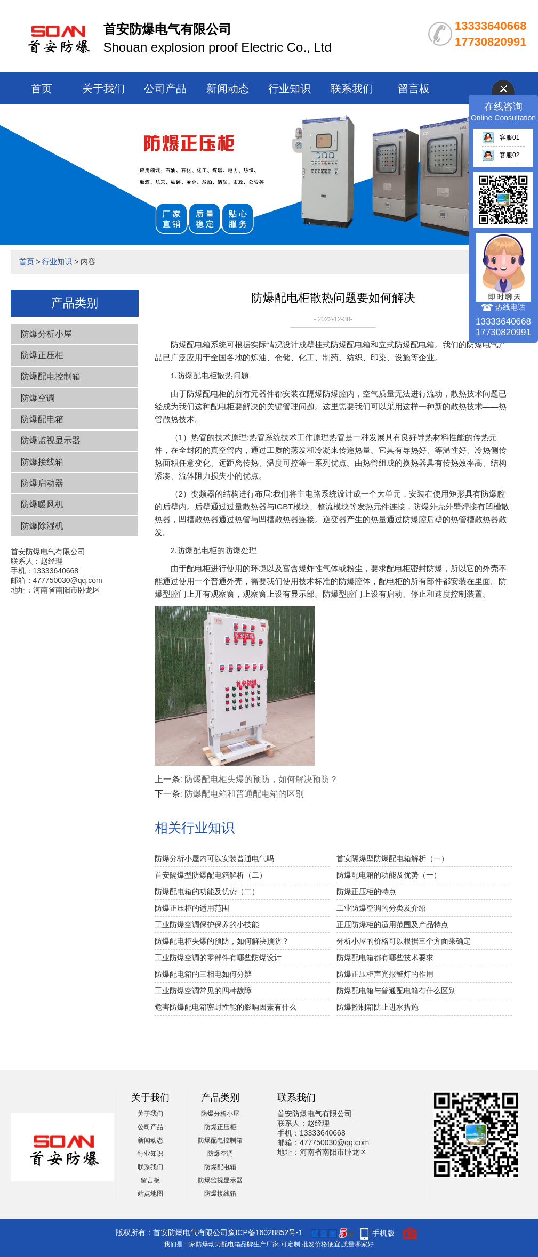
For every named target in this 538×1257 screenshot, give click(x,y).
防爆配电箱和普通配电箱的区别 (244, 793)
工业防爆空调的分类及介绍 (381, 908)
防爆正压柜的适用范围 (192, 908)
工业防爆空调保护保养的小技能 (207, 924)
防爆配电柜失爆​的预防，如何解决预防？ (261, 779)
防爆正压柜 (42, 355)
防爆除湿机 (42, 525)
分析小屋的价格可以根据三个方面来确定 (403, 941)
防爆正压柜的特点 (366, 891)
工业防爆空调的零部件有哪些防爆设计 (218, 957)
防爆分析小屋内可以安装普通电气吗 (214, 858)
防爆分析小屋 (46, 333)
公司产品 (165, 88)
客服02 (500, 155)
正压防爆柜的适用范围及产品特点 (392, 924)
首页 (41, 88)
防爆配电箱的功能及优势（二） (207, 891)
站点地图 (150, 1193)
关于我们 (103, 88)
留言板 (414, 88)
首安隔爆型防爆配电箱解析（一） (392, 858)
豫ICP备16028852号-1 (265, 1232)
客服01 (500, 137)
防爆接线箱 (42, 461)
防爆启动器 (42, 483)
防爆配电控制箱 (51, 376)
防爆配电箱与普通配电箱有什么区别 (396, 990)
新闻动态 (227, 88)
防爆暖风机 (42, 504)
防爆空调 (38, 397)
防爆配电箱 (42, 419)
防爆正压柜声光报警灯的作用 (384, 974)
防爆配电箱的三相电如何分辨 (203, 974)
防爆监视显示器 (51, 440)
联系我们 (352, 88)
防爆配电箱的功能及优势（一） (388, 875)
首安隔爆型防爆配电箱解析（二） (211, 875)
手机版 (383, 1233)
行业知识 (289, 88)
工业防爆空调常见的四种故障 (203, 990)
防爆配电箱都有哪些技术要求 (384, 957)
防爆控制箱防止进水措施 (377, 1007)
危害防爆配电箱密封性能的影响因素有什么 (225, 1007)
